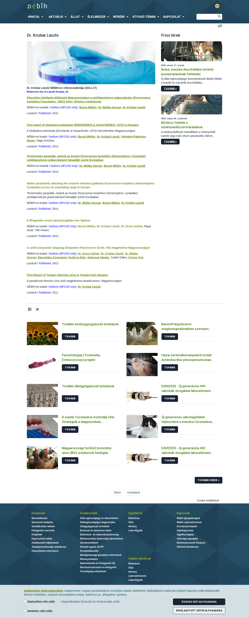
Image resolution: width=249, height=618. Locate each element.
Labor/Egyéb (135, 530)
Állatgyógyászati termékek (94, 526)
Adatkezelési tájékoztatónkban (43, 590)
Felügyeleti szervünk (43, 530)
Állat (130, 522)
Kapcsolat (183, 513)
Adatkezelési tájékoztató (45, 542)
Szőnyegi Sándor (98, 257)
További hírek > (208, 480)
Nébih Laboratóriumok (189, 522)
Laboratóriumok (137, 576)
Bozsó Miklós (87, 107)
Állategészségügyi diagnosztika (97, 522)
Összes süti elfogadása (199, 601)
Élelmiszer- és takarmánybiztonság (99, 534)
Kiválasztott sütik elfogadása (199, 610)
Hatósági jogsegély (187, 538)
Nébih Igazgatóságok (188, 518)
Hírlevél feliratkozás (188, 547)
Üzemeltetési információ (45, 551)
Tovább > (170, 88)
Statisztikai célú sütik (39, 601)
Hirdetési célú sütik (38, 611)
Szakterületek (88, 513)
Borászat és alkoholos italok (95, 530)
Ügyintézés (135, 513)
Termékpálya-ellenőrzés (93, 571)
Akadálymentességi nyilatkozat (49, 547)
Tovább (70, 336)
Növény (132, 526)
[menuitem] (36, 17)
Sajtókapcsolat (185, 530)
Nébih (83, 6)
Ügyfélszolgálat (185, 534)
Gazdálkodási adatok (43, 526)
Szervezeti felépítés (42, 522)
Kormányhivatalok (187, 526)
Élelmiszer (134, 518)
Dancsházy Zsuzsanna (52, 257)
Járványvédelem (89, 542)
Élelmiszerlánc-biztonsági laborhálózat (101, 538)
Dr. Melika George (109, 107)
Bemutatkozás (39, 518)
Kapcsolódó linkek (42, 538)
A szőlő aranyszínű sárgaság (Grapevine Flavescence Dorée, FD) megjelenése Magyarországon (88, 247)
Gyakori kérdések (139, 558)
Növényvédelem (89, 559)
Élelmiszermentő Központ (191, 542)
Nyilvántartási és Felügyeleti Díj (97, 563)
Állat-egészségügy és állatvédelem (99, 518)
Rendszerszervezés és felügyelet (98, 567)
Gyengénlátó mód (217, 6)
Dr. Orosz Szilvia (131, 226)
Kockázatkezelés (89, 551)
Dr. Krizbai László (134, 107)
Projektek (37, 534)
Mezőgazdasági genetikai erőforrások (100, 555)
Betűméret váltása (219, 25)
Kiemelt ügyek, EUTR (91, 547)
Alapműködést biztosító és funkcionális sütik (89, 601)
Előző (117, 492)
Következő (133, 492)
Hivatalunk (38, 513)
